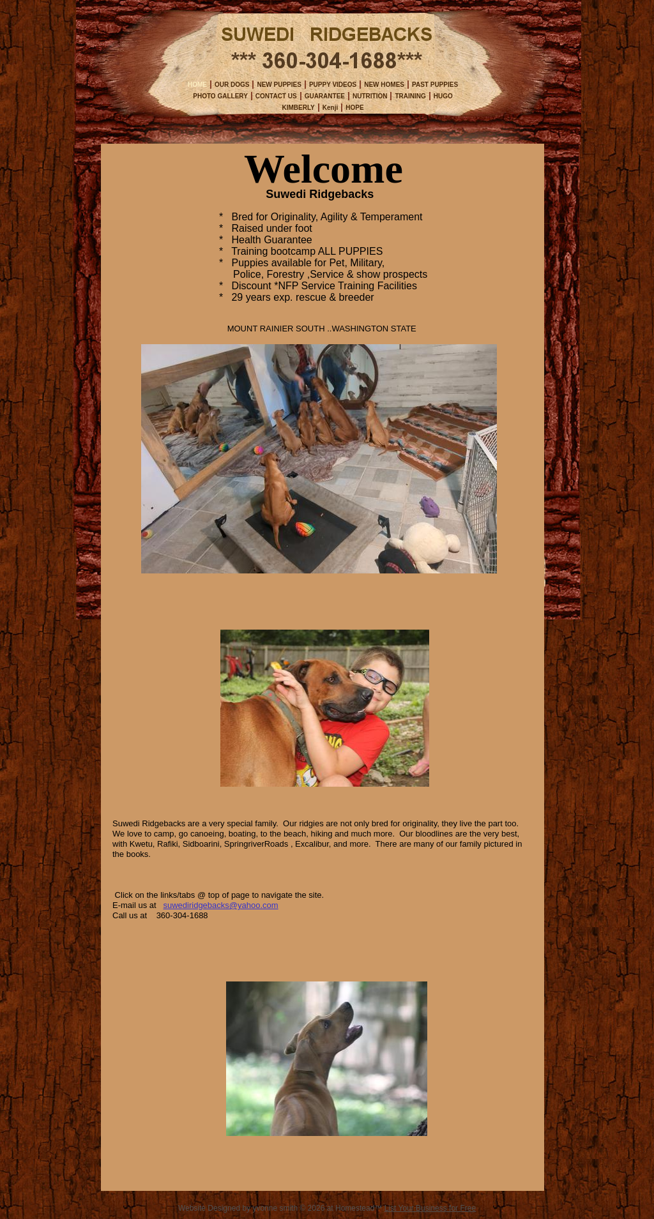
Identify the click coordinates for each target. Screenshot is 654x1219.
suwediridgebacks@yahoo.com (220, 905)
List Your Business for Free (430, 1208)
